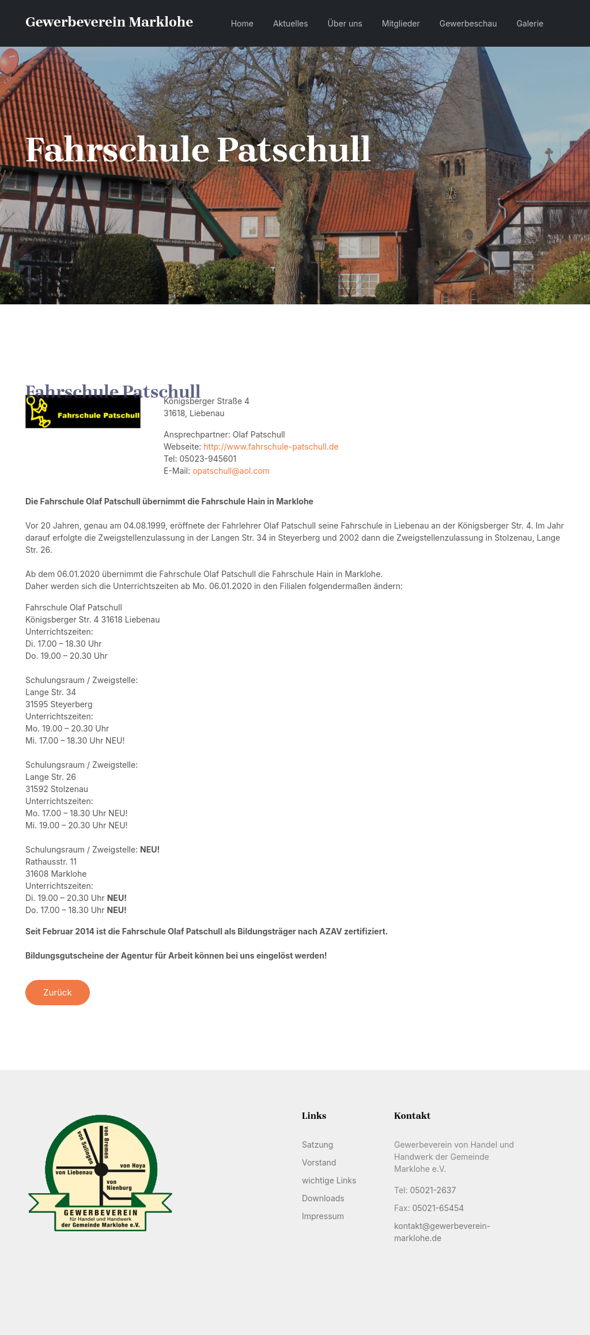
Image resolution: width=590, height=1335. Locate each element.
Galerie (529, 23)
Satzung (317, 1144)
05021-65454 (438, 1208)
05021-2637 (433, 1190)
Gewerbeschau (468, 23)
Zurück (57, 992)
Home (242, 23)
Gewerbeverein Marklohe (109, 22)
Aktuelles (290, 23)
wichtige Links (329, 1180)
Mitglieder (401, 23)
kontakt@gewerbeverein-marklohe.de (442, 1232)
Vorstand (319, 1162)
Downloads (323, 1198)
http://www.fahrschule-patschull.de (270, 446)
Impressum (323, 1216)
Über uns (345, 23)
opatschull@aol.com (231, 471)
